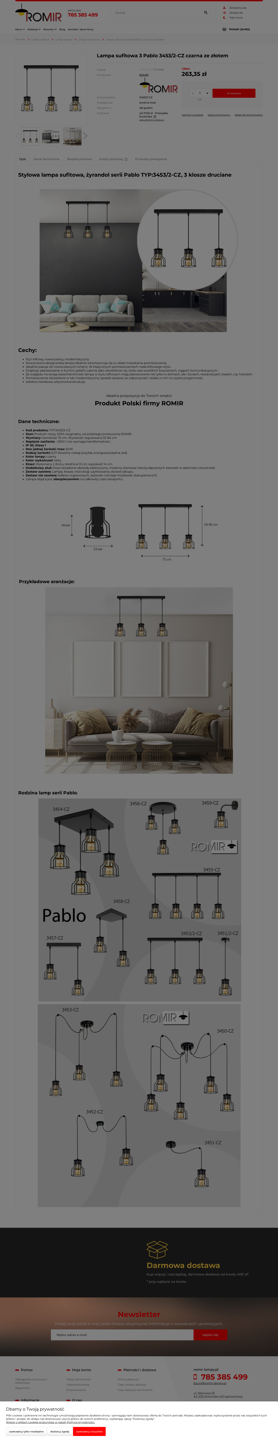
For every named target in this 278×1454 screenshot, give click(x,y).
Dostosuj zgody (59, 1431)
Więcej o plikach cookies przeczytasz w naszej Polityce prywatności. (50, 1422)
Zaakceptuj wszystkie (89, 1431)
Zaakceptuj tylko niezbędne (26, 1431)
